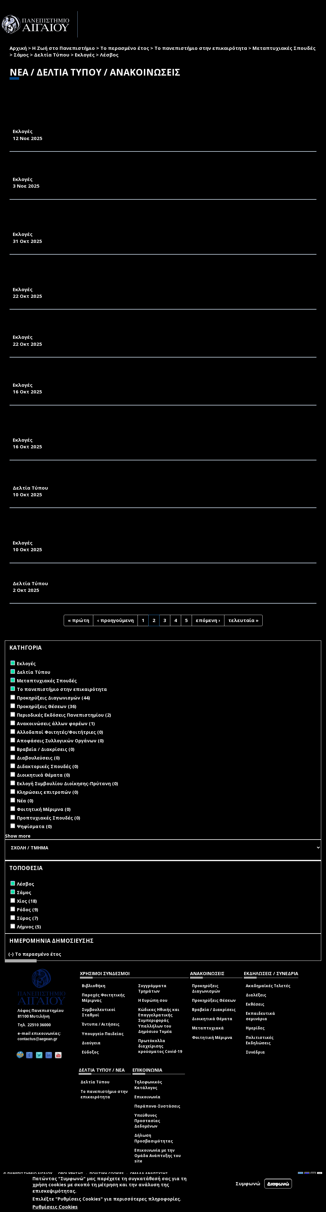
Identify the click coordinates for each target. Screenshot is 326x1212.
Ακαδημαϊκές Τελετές (268, 985)
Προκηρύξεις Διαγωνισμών (206, 988)
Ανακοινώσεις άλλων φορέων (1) (56, 723)
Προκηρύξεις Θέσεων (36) (46, 706)
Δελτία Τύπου (51, 54)
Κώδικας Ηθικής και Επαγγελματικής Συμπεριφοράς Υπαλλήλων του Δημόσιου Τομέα (158, 1020)
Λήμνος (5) (29, 927)
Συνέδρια (255, 1052)
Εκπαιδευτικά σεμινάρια (260, 1016)
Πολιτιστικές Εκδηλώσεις (259, 1040)
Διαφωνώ (278, 1183)
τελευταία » (243, 620)
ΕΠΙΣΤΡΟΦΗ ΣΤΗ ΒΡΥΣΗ (42, 576)
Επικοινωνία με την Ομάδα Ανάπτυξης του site (157, 1156)
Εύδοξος (90, 1052)
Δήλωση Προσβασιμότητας (153, 1138)
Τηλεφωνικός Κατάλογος (148, 1084)
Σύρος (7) (27, 918)
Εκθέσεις (255, 1004)
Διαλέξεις (256, 995)
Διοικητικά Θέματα (212, 1018)
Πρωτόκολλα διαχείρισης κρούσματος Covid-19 (160, 1046)
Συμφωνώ (248, 1183)
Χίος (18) (27, 901)
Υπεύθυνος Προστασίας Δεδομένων (147, 1121)
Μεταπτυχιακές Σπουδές (283, 48)
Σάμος (21, 54)
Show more (18, 836)
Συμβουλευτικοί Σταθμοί (98, 1012)
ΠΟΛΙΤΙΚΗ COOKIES (106, 1173)
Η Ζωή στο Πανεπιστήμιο (63, 48)
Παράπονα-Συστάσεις (157, 1106)
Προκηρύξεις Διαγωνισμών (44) (53, 698)
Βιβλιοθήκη (93, 985)
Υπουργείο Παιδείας (103, 1033)
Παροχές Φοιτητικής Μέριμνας (103, 997)
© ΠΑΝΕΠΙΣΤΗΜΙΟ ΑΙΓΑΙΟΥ (27, 1173)
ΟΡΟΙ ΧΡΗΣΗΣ (70, 1173)
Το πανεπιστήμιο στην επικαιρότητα (200, 48)
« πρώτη (78, 620)
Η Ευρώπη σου (152, 1000)
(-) (11, 954)
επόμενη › (208, 620)
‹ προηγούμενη (115, 620)
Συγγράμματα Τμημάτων (152, 988)
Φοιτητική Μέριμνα (212, 1037)
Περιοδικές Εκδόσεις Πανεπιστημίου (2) (64, 715)
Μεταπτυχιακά (208, 1028)
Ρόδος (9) (27, 910)
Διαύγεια (91, 1043)
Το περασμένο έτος (124, 48)
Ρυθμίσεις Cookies (55, 1206)
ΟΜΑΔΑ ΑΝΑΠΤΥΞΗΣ (149, 1173)
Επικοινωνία (147, 1097)
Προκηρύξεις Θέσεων (214, 1000)
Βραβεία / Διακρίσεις (214, 1009)
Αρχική (18, 48)
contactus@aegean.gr (39, 1039)
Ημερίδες (255, 1028)
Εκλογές (85, 54)
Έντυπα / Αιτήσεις (100, 1024)
